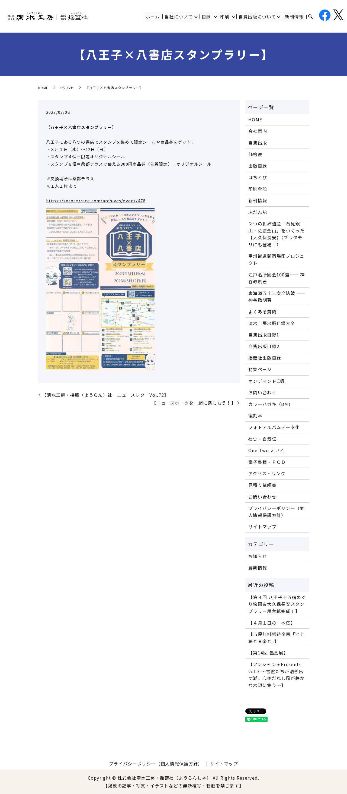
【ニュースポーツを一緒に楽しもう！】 (194, 402)
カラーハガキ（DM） (270, 404)
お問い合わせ (262, 392)
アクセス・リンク (266, 473)
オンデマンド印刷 (267, 381)
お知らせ (67, 87)
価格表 (255, 154)
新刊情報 (294, 16)
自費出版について (257, 16)
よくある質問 (262, 311)
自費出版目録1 (263, 334)
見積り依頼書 (262, 485)
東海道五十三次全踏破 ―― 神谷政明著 (277, 296)
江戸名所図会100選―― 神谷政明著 (276, 278)
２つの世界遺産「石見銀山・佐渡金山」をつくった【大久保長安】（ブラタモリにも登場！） (276, 234)
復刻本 (255, 415)
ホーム (153, 16)
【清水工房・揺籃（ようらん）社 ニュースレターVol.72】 (105, 395)
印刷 (225, 16)
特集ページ (260, 369)
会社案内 (257, 131)
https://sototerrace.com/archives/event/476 (95, 200)
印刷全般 (257, 188)
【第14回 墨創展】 (268, 652)
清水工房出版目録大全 (271, 323)
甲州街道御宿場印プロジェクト (276, 259)
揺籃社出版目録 (264, 357)
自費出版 (257, 142)
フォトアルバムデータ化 (274, 427)
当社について (179, 16)
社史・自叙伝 (262, 439)
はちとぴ (257, 177)
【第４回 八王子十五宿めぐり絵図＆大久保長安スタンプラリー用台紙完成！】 (277, 604)
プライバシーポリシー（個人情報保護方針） (276, 511)
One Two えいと (266, 450)
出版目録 (257, 165)
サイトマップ (262, 526)
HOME (43, 87)
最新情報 (257, 568)
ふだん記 (257, 212)
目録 (206, 16)
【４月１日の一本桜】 (271, 622)
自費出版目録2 (263, 346)
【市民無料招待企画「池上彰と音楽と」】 (276, 637)
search (310, 17)
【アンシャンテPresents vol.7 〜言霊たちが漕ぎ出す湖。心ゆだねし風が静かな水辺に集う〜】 (276, 674)
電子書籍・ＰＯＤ (267, 462)
